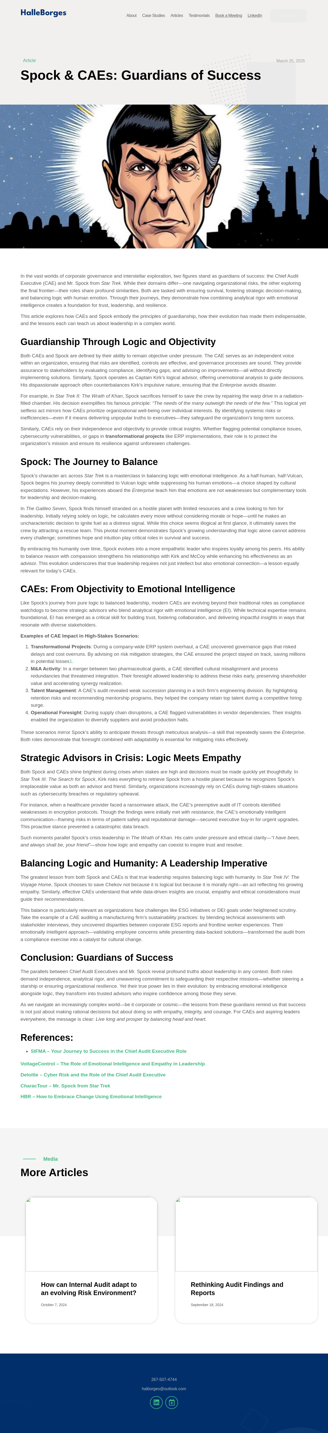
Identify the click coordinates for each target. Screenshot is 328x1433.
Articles (177, 15)
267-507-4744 (164, 1379)
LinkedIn (255, 15)
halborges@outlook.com (164, 1388)
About (131, 15)
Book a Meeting (228, 15)
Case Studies (153, 15)
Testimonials (199, 15)
